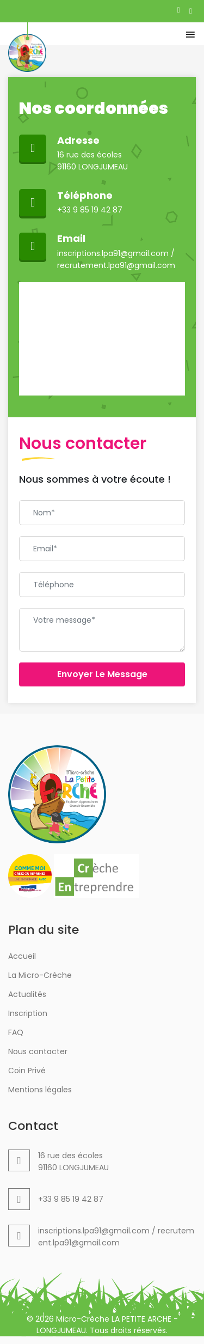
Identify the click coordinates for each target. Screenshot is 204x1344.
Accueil (22, 956)
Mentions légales (40, 1089)
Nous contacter (37, 1051)
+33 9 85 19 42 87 (89, 209)
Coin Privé (27, 1070)
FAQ (15, 1032)
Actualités (27, 994)
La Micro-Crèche (40, 975)
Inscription (27, 1013)
